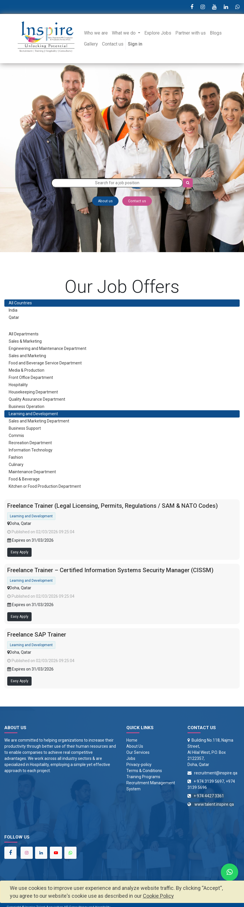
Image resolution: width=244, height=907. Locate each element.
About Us (134, 746)
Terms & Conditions (144, 770)
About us (105, 201)
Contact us (137, 201)
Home (131, 740)
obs (132, 758)
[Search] (188, 182)
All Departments (24, 334)
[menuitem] (96, 33)
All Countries (20, 303)
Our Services (138, 752)
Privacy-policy (139, 764)
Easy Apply (19, 552)
